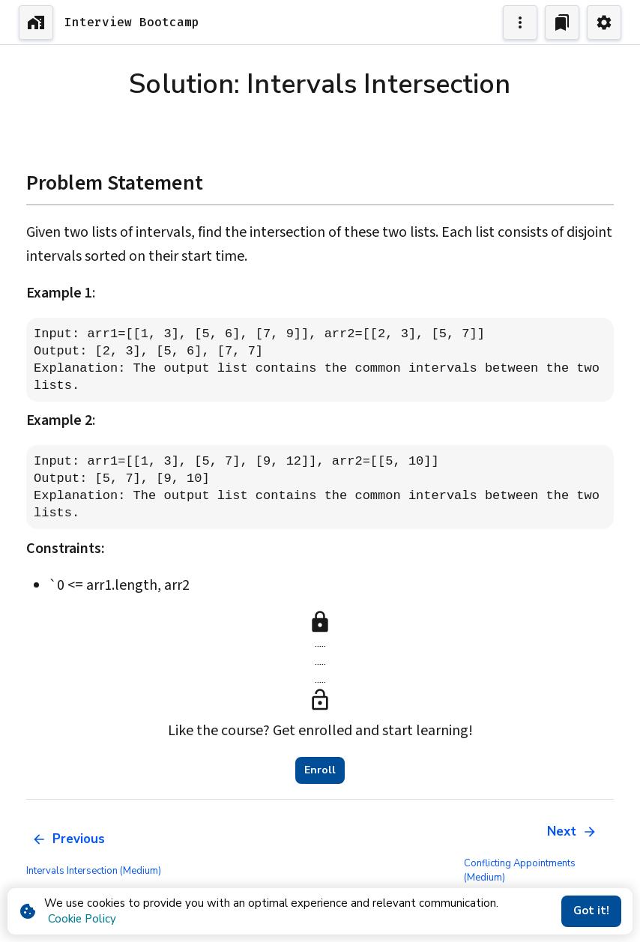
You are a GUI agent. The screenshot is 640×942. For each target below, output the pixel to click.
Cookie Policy (82, 918)
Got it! (591, 911)
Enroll (320, 770)
